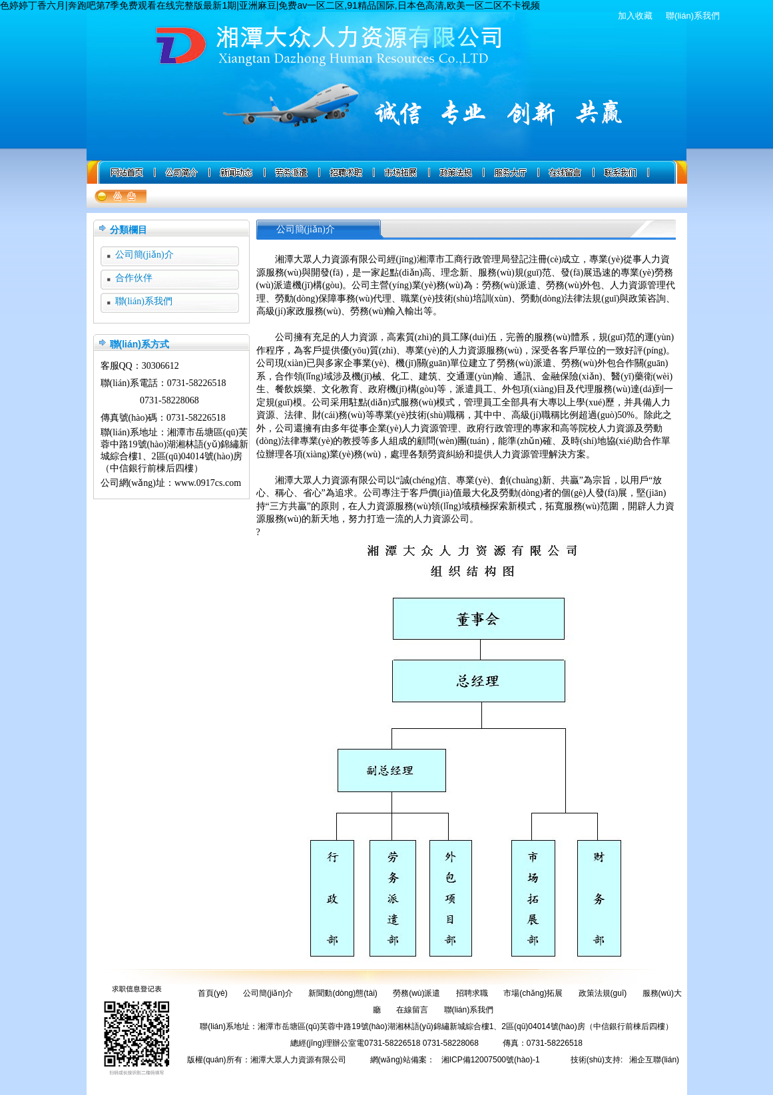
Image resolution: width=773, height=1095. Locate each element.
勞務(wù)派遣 (416, 993)
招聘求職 (472, 993)
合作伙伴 (133, 278)
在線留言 (412, 1009)
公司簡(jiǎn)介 (144, 255)
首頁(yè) (213, 993)
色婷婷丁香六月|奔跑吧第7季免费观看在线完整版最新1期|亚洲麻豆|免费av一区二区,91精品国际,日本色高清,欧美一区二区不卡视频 (270, 5)
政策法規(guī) (603, 993)
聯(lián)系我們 (693, 16)
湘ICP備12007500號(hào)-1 (490, 1059)
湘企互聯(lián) (654, 1059)
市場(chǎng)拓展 (533, 993)
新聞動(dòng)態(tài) (342, 993)
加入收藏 (635, 16)
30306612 (160, 366)
